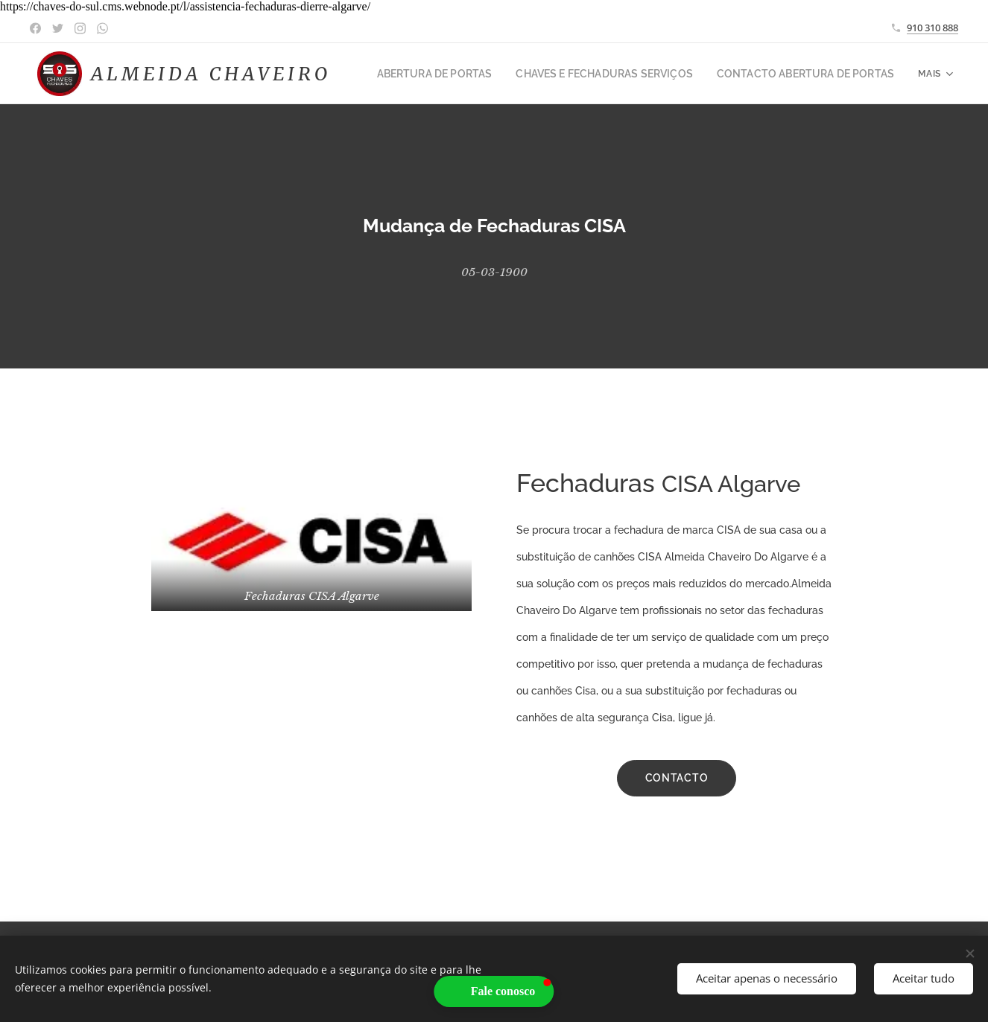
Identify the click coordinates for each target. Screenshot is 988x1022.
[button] (494, 991)
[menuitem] (473, 73)
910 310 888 (932, 27)
